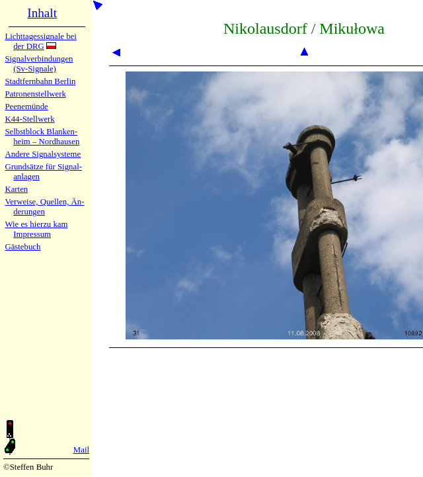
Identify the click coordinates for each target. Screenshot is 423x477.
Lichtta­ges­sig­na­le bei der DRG (40, 41)
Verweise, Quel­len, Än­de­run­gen (44, 206)
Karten (16, 189)
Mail (81, 450)
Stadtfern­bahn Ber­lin (40, 81)
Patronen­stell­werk (35, 94)
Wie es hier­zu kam (36, 224)
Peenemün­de (26, 106)
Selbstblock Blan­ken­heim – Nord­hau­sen (42, 136)
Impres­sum (32, 234)
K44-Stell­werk (29, 119)
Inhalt (42, 13)
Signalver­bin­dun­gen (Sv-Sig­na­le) (39, 63)
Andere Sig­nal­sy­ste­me (43, 154)
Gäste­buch (22, 246)
